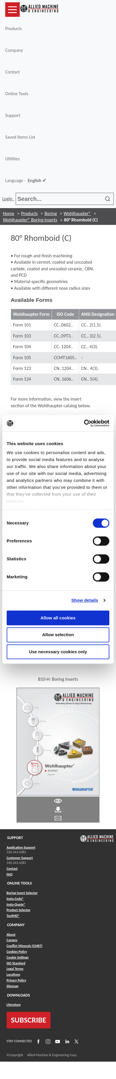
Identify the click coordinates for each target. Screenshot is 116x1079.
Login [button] (8, 198)
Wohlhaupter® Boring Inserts (30, 220)
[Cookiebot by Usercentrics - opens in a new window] (84, 423)
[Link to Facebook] (37, 1041)
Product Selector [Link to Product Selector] (18, 910)
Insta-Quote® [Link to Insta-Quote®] (16, 904)
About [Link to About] (11, 935)
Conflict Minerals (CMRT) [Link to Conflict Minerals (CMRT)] (25, 946)
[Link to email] (58, 818)
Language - (25, 180)
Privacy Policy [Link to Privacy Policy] (16, 980)
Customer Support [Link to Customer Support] (20, 858)
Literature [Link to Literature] (14, 1005)
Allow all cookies (58, 617)
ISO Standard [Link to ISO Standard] (16, 963)
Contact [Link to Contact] (12, 869)
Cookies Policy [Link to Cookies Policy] (17, 952)
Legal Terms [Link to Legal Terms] (15, 969)
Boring (51, 213)
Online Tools (16, 93)
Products (13, 28)
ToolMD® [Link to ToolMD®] (13, 916)
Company (14, 50)
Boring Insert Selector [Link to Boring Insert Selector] (22, 893)
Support (12, 115)
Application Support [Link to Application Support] (21, 847)
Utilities (12, 159)
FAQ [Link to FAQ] (9, 874)
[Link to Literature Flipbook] (58, 741)
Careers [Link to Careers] (12, 940)
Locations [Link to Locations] (13, 974)
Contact (12, 72)
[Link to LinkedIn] (66, 1041)
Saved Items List (20, 137)
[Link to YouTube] (56, 1041)
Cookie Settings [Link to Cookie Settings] (18, 957)
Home (8, 213)
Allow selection (58, 634)
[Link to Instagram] (47, 1041)
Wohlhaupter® (77, 213)
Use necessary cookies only (58, 651)
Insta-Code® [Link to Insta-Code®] (15, 899)
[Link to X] (75, 1041)
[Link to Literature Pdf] (58, 800)
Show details (84, 600)
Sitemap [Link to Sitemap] (13, 986)
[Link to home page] (39, 9)
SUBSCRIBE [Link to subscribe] (28, 1020)
